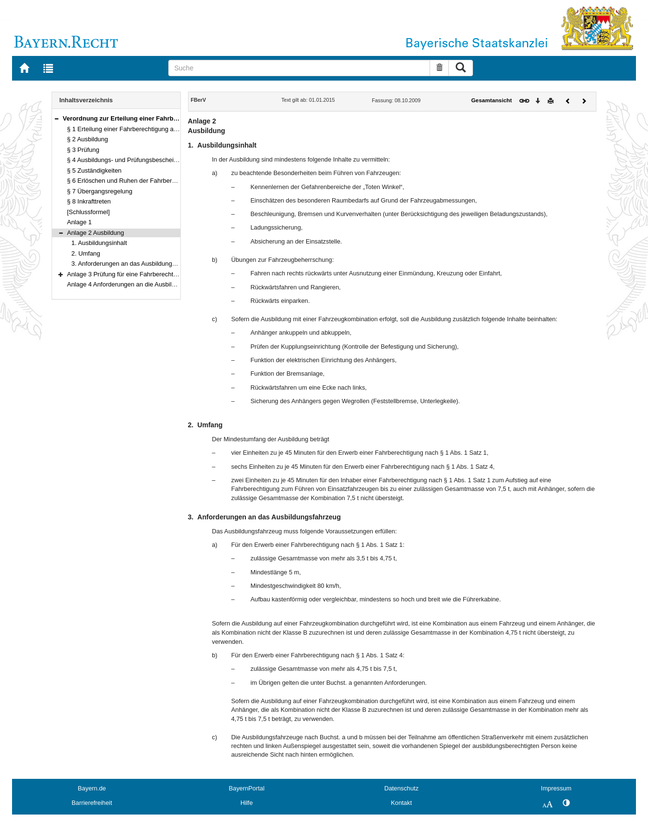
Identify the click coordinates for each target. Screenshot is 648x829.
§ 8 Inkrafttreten (89, 201)
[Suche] (299, 68)
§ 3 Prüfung (83, 149)
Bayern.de (92, 788)
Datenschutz (401, 788)
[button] (56, 118)
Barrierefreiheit (92, 802)
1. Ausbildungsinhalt (99, 242)
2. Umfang (85, 253)
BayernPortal (247, 788)
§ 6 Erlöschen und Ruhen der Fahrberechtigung (133, 180)
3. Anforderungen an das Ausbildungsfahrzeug (135, 263)
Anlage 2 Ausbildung (95, 232)
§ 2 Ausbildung (87, 139)
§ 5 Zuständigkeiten (94, 170)
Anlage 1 (79, 222)
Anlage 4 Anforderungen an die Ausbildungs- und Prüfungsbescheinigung (168, 284)
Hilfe (247, 802)
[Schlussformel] (88, 212)
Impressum (556, 788)
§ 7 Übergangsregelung (99, 191)
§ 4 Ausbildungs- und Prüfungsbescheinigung (129, 159)
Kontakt (401, 802)
